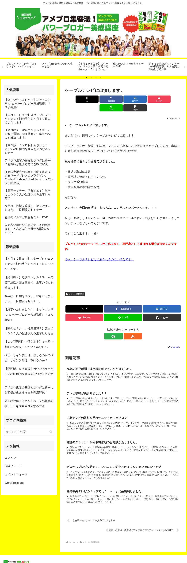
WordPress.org (14, 482)
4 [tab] (100, 77)
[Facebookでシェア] (93, 99)
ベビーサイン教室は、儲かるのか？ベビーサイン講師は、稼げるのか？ (28, 358)
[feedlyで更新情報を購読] (119, 327)
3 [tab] (96, 77)
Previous (2, 67)
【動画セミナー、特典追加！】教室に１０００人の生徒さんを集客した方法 (28, 331)
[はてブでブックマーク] (113, 99)
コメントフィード (15, 474)
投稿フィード (13, 466)
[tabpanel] (22, 67)
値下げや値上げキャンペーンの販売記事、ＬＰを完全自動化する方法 (28, 403)
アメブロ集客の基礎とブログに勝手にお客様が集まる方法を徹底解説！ (28, 390)
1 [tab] (86, 77)
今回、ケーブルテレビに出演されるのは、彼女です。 (99, 250)
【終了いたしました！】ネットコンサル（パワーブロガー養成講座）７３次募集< (28, 314)
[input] (29, 431)
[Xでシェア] (74, 99)
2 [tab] (91, 77)
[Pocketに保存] (132, 99)
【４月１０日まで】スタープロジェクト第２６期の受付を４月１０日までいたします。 (28, 264)
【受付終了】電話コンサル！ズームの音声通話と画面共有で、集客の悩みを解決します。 (28, 282)
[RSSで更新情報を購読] (127, 327)
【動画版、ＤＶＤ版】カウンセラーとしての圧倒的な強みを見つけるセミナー (28, 374)
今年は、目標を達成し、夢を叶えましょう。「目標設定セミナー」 (28, 298)
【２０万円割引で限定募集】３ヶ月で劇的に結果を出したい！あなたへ (28, 344)
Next (184, 67)
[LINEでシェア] (152, 99)
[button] (172, 99)
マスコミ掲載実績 (75, 285)
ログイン (10, 457)
